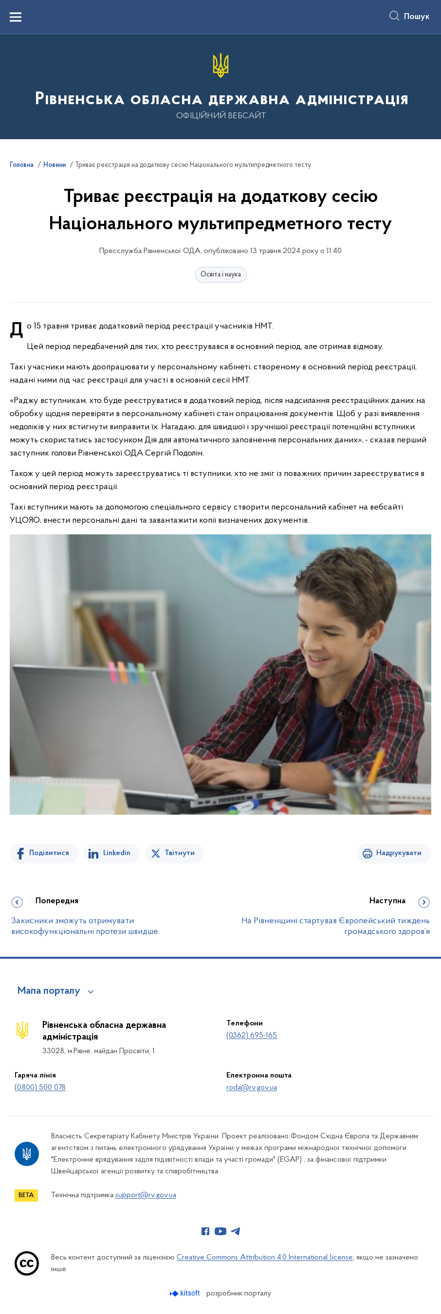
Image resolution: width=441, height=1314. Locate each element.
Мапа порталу (49, 991)
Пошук (417, 17)
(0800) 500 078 (40, 1088)
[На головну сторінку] (221, 86)
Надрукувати (399, 853)
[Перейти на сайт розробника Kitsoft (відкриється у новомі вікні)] (186, 1293)
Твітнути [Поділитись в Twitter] (180, 853)
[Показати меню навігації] (15, 17)
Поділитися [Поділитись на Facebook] (49, 853)
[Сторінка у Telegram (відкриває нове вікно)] (235, 1231)
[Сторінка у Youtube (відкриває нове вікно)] (220, 1231)
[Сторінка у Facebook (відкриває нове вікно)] (205, 1231)
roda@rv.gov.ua (251, 1088)
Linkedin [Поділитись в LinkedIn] (116, 853)
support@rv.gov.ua (145, 1195)
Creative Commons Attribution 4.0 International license (265, 1257)
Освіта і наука (221, 274)
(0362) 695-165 (251, 1036)
